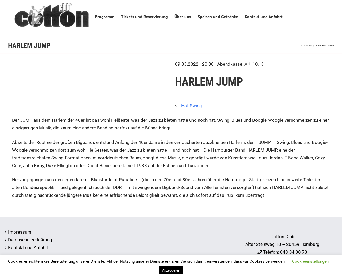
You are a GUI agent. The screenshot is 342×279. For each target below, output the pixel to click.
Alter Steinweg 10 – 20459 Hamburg (282, 244)
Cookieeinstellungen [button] (310, 261)
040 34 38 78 (293, 252)
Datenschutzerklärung (30, 239)
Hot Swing (191, 105)
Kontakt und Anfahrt (28, 247)
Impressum (19, 232)
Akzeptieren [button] (171, 270)
